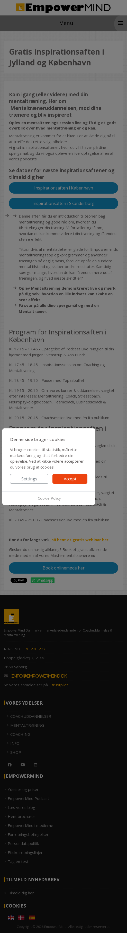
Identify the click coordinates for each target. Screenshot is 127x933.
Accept (70, 479)
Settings (29, 479)
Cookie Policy (49, 498)
